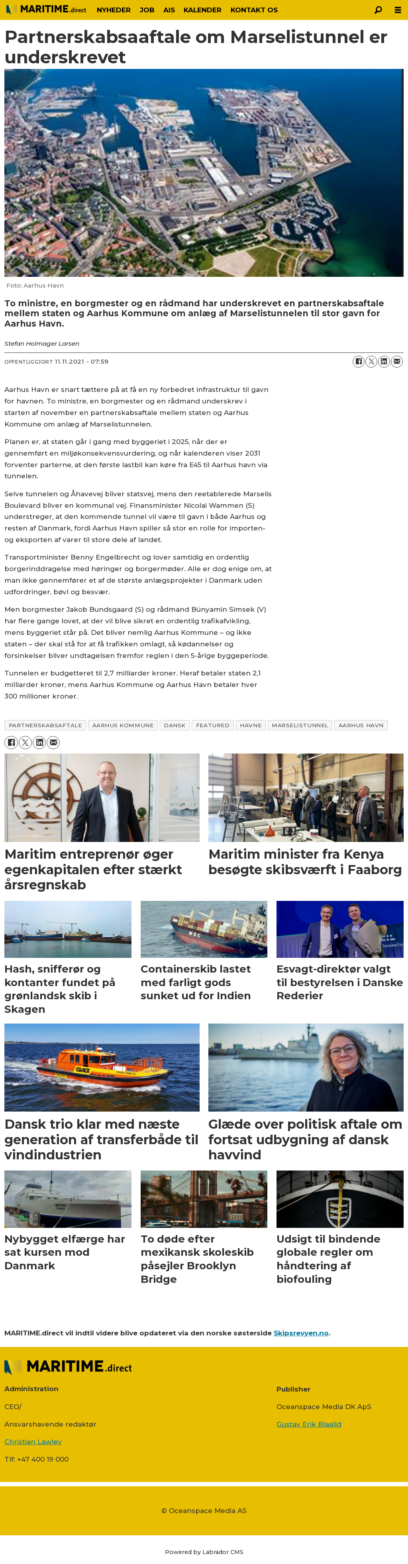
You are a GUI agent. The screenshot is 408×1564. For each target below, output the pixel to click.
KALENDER (203, 10)
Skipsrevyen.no (301, 1333)
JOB (147, 10)
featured (213, 725)
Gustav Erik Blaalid (309, 1424)
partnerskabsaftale (45, 725)
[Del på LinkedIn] (384, 362)
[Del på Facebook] (359, 362)
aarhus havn (361, 725)
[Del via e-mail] (397, 362)
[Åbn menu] (398, 10)
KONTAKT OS (254, 10)
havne (250, 725)
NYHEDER (114, 10)
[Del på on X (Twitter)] (371, 362)
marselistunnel (300, 725)
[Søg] (378, 10)
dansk (175, 725)
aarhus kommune (123, 725)
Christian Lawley (33, 1442)
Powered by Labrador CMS (204, 1552)
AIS (169, 10)
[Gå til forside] (46, 9)
